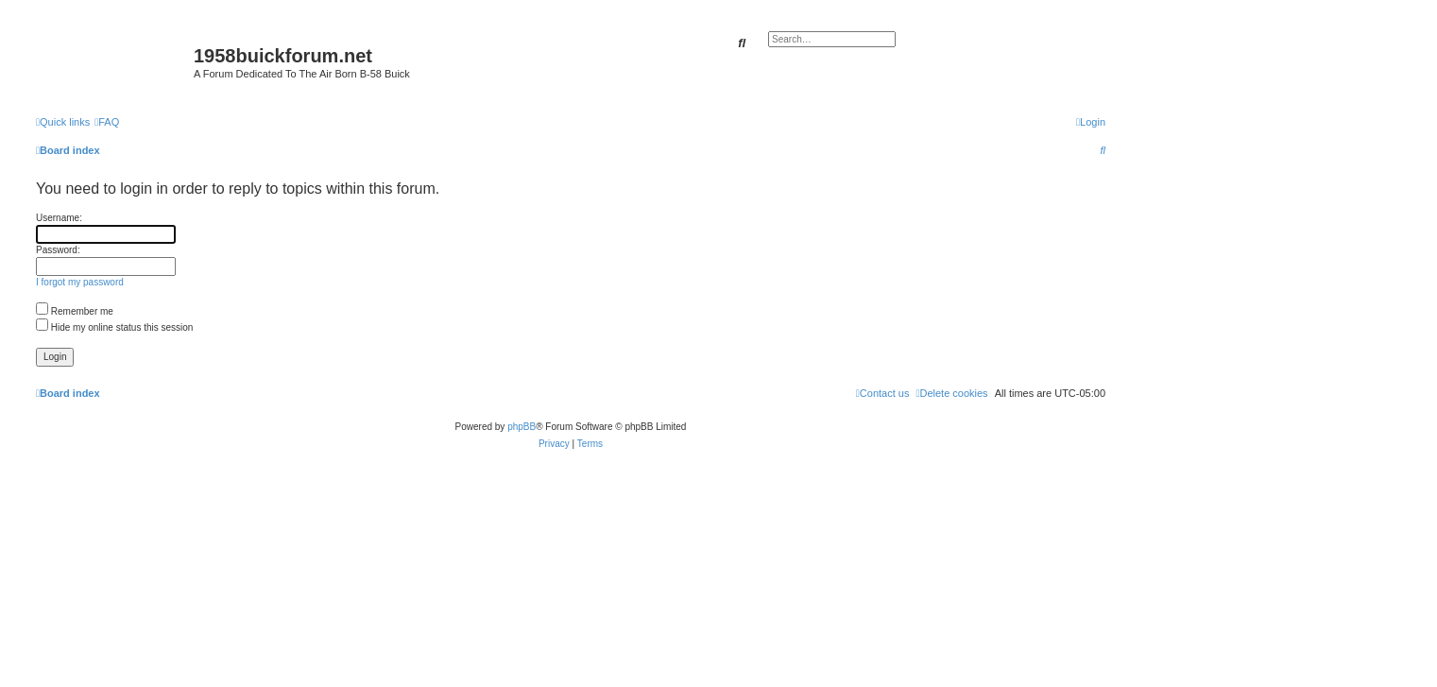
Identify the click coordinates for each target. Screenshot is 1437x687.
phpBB (521, 426)
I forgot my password (80, 282)
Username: (59, 218)
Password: (58, 250)
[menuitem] (106, 122)
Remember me (74, 311)
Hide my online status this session (114, 327)
